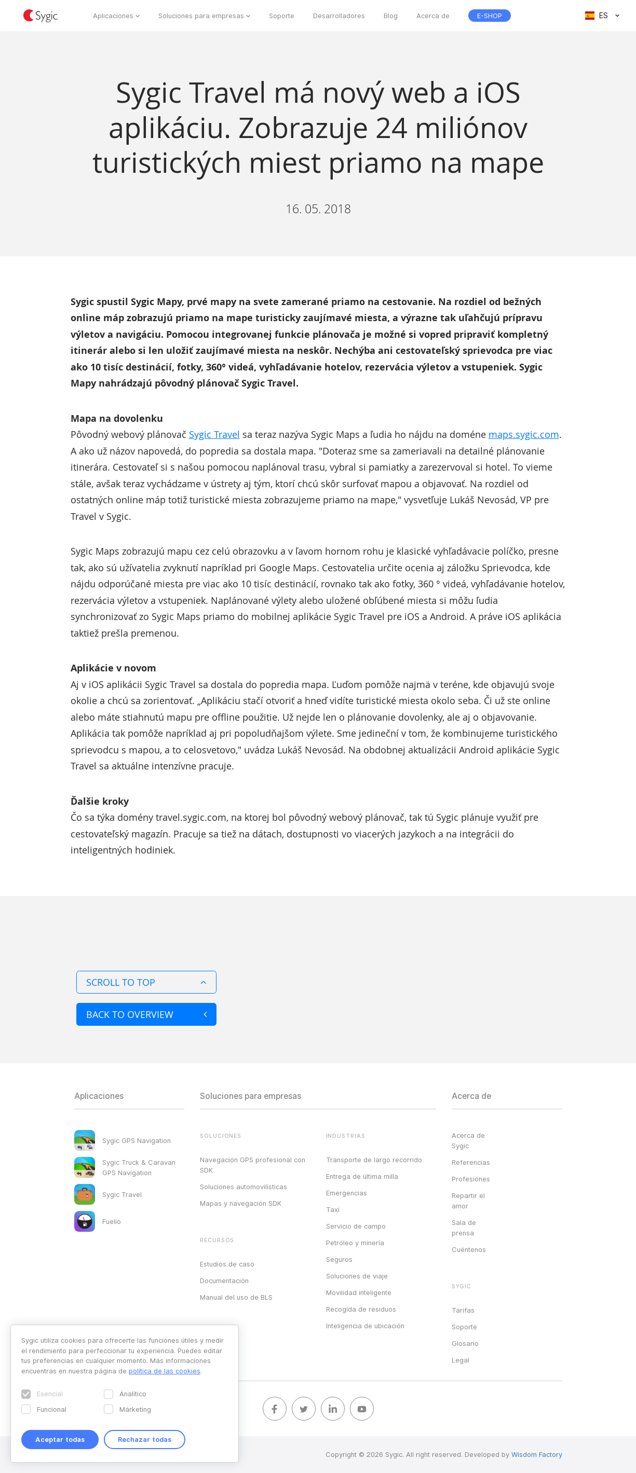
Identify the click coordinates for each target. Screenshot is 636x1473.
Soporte (281, 15)
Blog (391, 15)
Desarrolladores (339, 15)
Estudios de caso (227, 1264)
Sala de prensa (464, 1227)
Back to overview (146, 1014)
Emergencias (346, 1193)
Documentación (224, 1280)
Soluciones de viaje (357, 1276)
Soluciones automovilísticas (243, 1186)
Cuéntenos (469, 1249)
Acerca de (433, 15)
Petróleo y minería (355, 1242)
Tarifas (463, 1310)
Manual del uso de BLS (236, 1297)
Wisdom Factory (536, 1454)
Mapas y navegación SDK (240, 1203)
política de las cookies (164, 1371)
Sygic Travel (214, 434)
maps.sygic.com (524, 434)
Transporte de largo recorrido (374, 1159)
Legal (460, 1360)
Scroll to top (146, 982)
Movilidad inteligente (358, 1292)
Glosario (465, 1343)
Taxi (333, 1209)
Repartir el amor (468, 1200)
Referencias (471, 1162)
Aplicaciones (113, 15)
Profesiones (471, 1179)
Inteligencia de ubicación (365, 1325)
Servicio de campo (356, 1226)
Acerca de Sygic (468, 1140)
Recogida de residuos (361, 1309)
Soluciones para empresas (201, 15)
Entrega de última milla (362, 1176)
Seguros (339, 1259)
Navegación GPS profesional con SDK (252, 1164)
